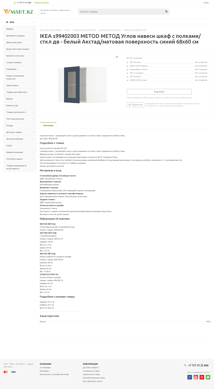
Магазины (44, 371)
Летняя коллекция (14, 139)
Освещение (11, 69)
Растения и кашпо (14, 159)
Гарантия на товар (91, 374)
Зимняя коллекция (14, 152)
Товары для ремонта (16, 112)
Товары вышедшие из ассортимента (16, 167)
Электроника (12, 85)
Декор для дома (14, 42)
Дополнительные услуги (94, 378)
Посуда (9, 125)
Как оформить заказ (92, 381)
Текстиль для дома (15, 119)
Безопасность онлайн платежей (54, 374)
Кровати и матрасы (15, 56)
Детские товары (14, 132)
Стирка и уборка (13, 62)
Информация (90, 364)
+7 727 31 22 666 (24, 2)
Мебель (9, 29)
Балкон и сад (12, 105)
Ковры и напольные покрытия (15, 77)
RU (207, 3)
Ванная (9, 99)
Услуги (9, 145)
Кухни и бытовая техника (17, 49)
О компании (45, 367)
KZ (204, 3)
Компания (45, 364)
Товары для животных (16, 92)
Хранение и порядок (15, 36)
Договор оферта (91, 367)
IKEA (12, 22)
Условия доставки (91, 371)
